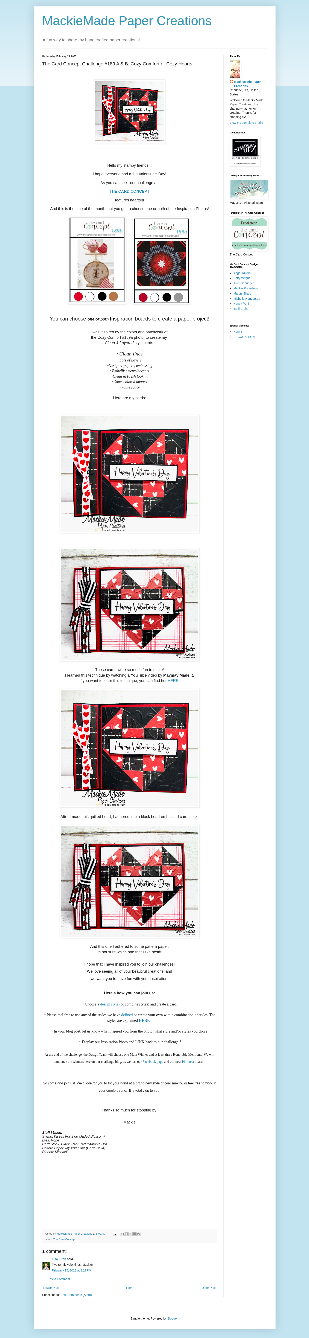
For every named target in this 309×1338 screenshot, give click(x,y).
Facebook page (152, 1061)
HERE (173, 681)
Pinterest (188, 1061)
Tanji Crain (240, 308)
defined (127, 1015)
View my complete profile (246, 122)
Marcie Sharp (242, 293)
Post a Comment (59, 1279)
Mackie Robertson (245, 288)
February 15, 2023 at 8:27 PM (71, 1270)
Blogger (172, 1318)
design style (109, 1004)
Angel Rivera (242, 273)
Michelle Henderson (246, 298)
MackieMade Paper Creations (127, 21)
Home (130, 1288)
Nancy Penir (241, 303)
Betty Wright (241, 278)
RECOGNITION (244, 337)
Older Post (208, 1288)
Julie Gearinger (243, 283)
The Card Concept (64, 1239)
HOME (237, 331)
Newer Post (51, 1288)
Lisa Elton (59, 1259)
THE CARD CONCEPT (129, 191)
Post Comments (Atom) (76, 1295)
